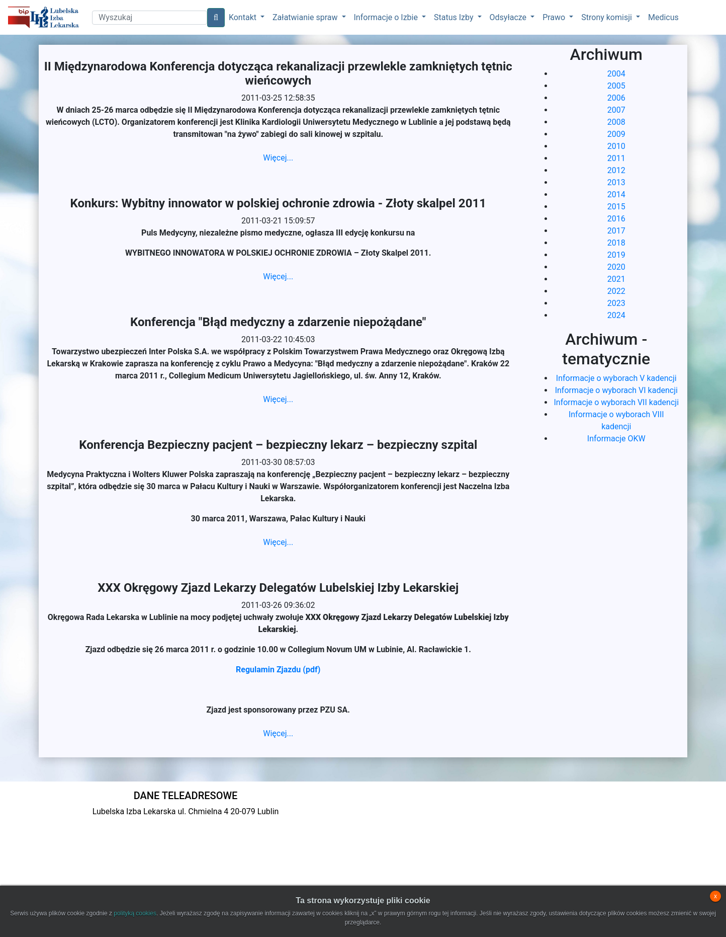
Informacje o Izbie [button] (387, 17)
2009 (616, 134)
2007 (616, 110)
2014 (616, 194)
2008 (616, 122)
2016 (616, 218)
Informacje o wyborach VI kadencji (616, 390)
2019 (616, 255)
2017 (616, 231)
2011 (616, 158)
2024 (616, 315)
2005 (616, 86)
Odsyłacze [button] (509, 17)
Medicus (663, 17)
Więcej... (278, 158)
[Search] (149, 18)
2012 (616, 170)
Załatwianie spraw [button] (306, 17)
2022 (616, 291)
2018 (616, 243)
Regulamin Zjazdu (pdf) (278, 669)
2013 (616, 182)
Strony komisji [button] (607, 17)
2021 (616, 279)
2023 (616, 303)
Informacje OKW (616, 438)
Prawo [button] (554, 17)
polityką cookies (135, 913)
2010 (616, 146)
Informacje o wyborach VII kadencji (616, 402)
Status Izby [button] (454, 17)
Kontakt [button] (243, 17)
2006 (616, 98)
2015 (616, 206)
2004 (616, 74)
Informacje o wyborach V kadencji (616, 378)
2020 (616, 267)
